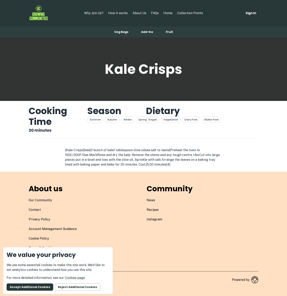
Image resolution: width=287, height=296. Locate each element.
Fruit (169, 32)
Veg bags (121, 32)
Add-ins (147, 32)
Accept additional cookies (30, 287)
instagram (154, 219)
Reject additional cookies (77, 287)
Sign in (251, 13)
